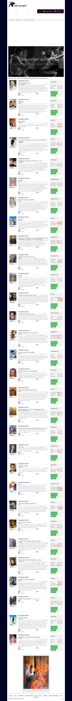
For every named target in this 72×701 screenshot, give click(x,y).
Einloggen (59, 11)
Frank (11, 245)
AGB (61, 695)
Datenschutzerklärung (54, 695)
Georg (11, 416)
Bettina (11, 187)
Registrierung (49, 11)
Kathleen (12, 605)
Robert (11, 263)
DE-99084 (22, 95)
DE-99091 (22, 380)
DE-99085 (22, 155)
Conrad (11, 435)
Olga (11, 359)
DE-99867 (22, 289)
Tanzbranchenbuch (29, 695)
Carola (11, 567)
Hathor (11, 167)
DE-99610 (22, 322)
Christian (12, 302)
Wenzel (11, 586)
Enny (11, 529)
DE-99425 (22, 231)
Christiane (12, 147)
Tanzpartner (20, 695)
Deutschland (19, 20)
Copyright (45, 695)
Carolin (11, 491)
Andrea (11, 321)
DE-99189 (22, 174)
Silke (11, 397)
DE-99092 (22, 631)
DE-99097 (22, 530)
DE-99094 (22, 306)
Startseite (13, 11)
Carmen (12, 206)
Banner (10, 695)
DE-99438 (22, 573)
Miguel (11, 282)
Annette (12, 339)
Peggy (11, 624)
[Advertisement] (36, 34)
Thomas (12, 108)
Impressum (36, 697)
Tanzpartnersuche (23, 11)
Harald (11, 472)
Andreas (12, 548)
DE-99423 (22, 213)
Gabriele (12, 226)
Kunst (40, 695)
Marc (11, 90)
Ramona (12, 378)
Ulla (11, 644)
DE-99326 (22, 249)
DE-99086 (22, 454)
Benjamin (12, 454)
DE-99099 (22, 269)
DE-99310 (22, 553)
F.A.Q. (15, 695)
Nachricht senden (54, 94)
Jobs (36, 695)
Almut (11, 128)
